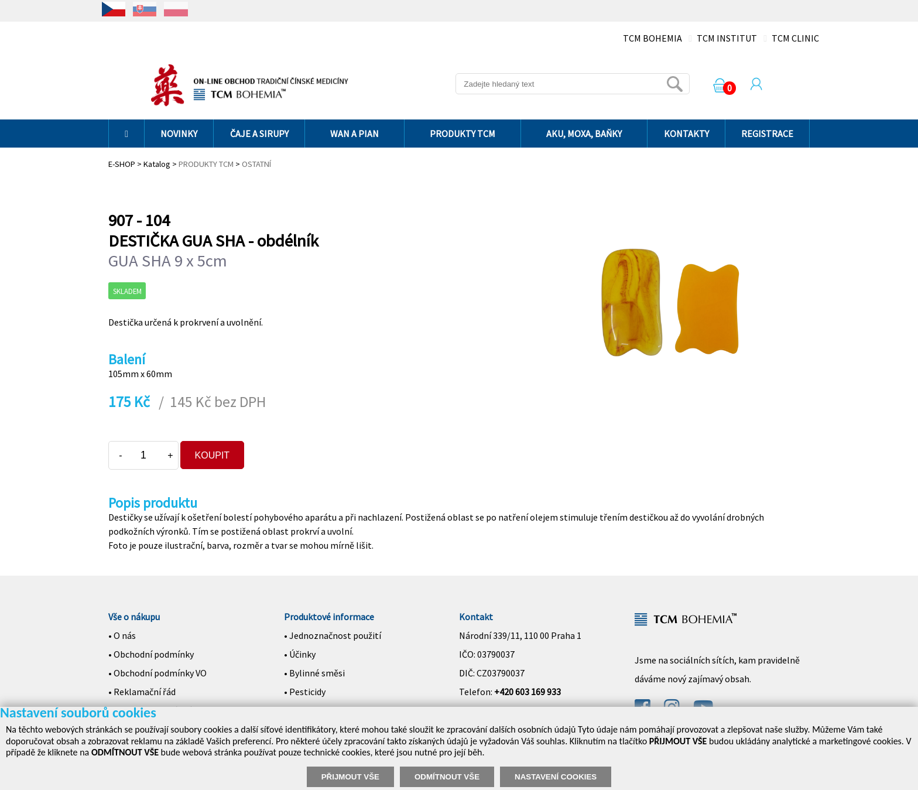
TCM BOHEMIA (652, 38)
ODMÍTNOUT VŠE (447, 776)
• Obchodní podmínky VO (157, 673)
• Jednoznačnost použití (332, 635)
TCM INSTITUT (727, 38)
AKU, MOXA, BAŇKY (584, 133)
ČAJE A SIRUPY (259, 133)
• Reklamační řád (142, 691)
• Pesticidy (305, 691)
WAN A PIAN (354, 133)
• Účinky (300, 654)
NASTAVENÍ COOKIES (556, 776)
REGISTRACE (767, 133)
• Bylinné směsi (314, 673)
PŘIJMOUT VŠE (350, 776)
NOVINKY (178, 133)
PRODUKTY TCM (462, 133)
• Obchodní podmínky (151, 654)
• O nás (122, 635)
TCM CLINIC (795, 38)
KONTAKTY (686, 133)
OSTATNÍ (256, 164)
